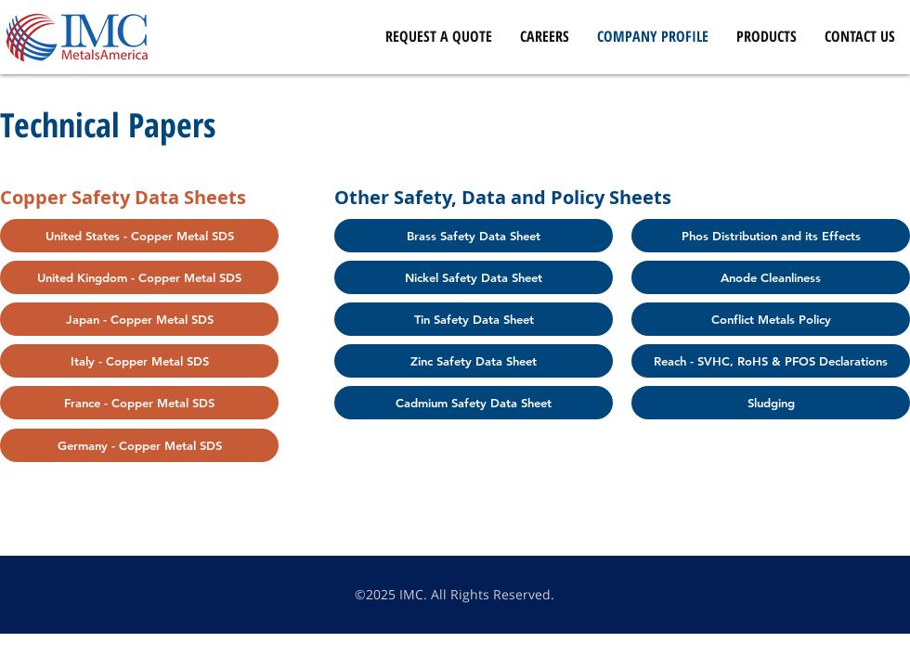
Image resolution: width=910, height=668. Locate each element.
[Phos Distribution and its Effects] (770, 235)
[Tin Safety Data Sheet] (473, 319)
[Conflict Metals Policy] (770, 319)
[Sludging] (770, 402)
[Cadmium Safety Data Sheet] (473, 402)
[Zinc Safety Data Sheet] (473, 361)
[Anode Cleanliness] (770, 277)
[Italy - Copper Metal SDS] (139, 361)
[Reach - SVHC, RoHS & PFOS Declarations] (770, 361)
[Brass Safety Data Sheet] (473, 235)
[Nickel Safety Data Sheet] (473, 277)
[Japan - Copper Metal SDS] (139, 319)
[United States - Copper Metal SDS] (139, 235)
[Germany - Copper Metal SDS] (139, 445)
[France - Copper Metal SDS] (139, 402)
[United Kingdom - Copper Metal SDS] (139, 277)
